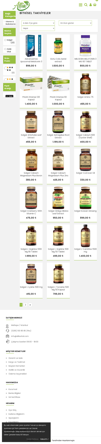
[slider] (4, 132)
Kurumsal (13, 383)
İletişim (12, 395)
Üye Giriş (12, 408)
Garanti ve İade (16, 355)
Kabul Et (45, 439)
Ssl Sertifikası (14, 391)
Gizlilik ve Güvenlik (17, 367)
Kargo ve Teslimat (17, 359)
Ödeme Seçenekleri (18, 371)
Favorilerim (14, 420)
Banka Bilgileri (15, 387)
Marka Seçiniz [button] (7, 32)
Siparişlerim (14, 416)
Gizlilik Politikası (32, 439)
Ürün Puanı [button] (7, 75)
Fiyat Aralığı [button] (7, 118)
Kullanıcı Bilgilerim (16, 412)
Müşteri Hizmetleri (17, 363)
